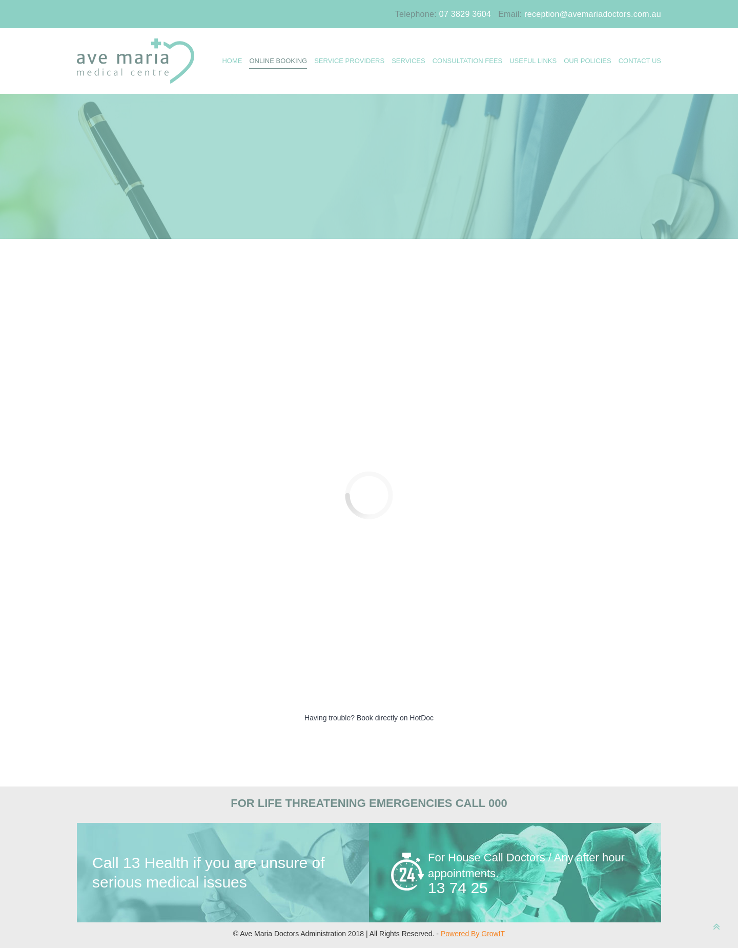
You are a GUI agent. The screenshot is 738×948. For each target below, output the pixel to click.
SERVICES (408, 61)
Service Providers (349, 61)
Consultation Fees (468, 61)
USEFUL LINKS (533, 61)
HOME (232, 61)
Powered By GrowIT (473, 934)
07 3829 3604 (465, 14)
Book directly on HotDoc (395, 718)
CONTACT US (640, 61)
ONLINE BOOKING (278, 61)
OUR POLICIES (587, 61)
